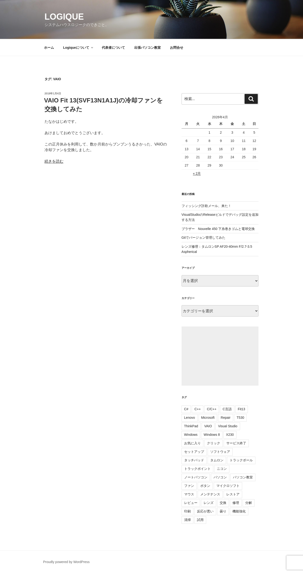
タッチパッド (194, 460)
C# (186, 409)
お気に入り (192, 443)
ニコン (222, 469)
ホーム (49, 47)
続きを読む (54, 161)
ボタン (205, 486)
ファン (189, 486)
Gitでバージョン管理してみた (204, 237)
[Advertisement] (220, 356)
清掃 (187, 520)
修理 (235, 503)
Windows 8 (212, 434)
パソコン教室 (243, 477)
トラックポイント (197, 469)
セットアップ (194, 452)
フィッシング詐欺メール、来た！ (206, 206)
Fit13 (241, 409)
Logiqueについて (78, 47)
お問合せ (176, 47)
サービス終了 (236, 443)
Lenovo (189, 417)
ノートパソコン (195, 477)
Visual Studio (227, 426)
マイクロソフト (228, 486)
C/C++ (211, 409)
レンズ (209, 503)
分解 (248, 503)
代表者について (113, 47)
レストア (233, 494)
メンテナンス (210, 494)
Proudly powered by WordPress (66, 562)
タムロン (216, 460)
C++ (197, 409)
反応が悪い (205, 511)
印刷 (187, 511)
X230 (230, 434)
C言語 (227, 409)
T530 (240, 417)
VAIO (208, 426)
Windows (191, 434)
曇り (223, 511)
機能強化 (239, 511)
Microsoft (208, 417)
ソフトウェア (220, 452)
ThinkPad (191, 426)
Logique (64, 17)
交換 (223, 503)
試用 (200, 520)
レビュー (190, 503)
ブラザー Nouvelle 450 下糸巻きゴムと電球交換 (218, 229)
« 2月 (197, 173)
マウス (189, 494)
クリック (213, 443)
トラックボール (241, 460)
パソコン (220, 477)
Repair (225, 417)
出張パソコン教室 (147, 47)
